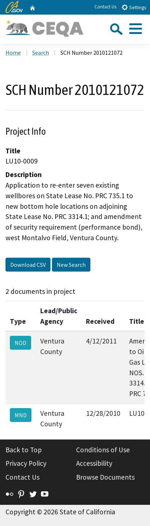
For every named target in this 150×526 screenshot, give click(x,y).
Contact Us (105, 7)
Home (13, 52)
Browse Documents (105, 477)
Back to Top (23, 449)
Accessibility (94, 463)
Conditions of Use (103, 449)
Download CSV (28, 264)
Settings (133, 7)
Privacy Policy (25, 463)
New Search (71, 264)
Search (40, 52)
